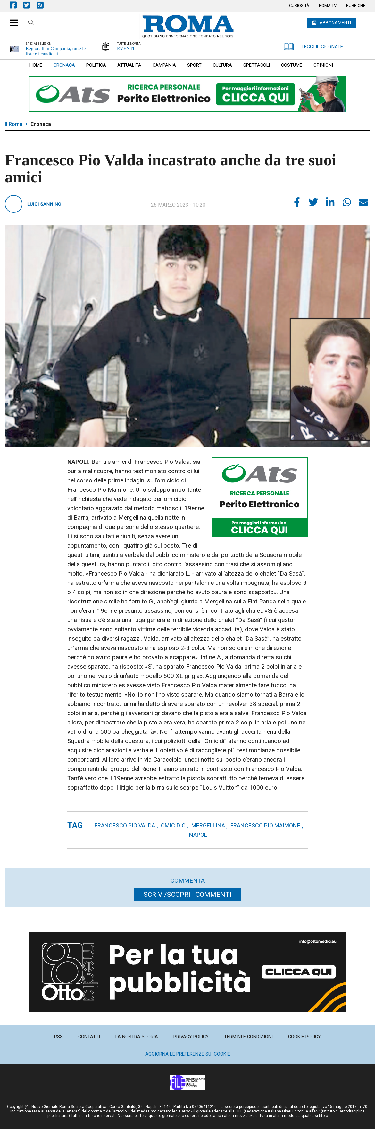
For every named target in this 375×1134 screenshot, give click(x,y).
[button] (12, 19)
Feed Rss (43, 5)
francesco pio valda (125, 825)
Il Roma (13, 124)
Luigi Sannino (44, 204)
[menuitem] (299, 6)
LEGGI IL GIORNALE (313, 46)
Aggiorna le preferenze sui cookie (187, 1054)
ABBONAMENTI (335, 22)
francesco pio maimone (265, 825)
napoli (199, 834)
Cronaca (40, 124)
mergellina (208, 825)
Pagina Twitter (30, 5)
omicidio (173, 825)
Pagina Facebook (16, 5)
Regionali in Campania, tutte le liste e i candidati (56, 51)
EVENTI (125, 48)
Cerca (31, 23)
